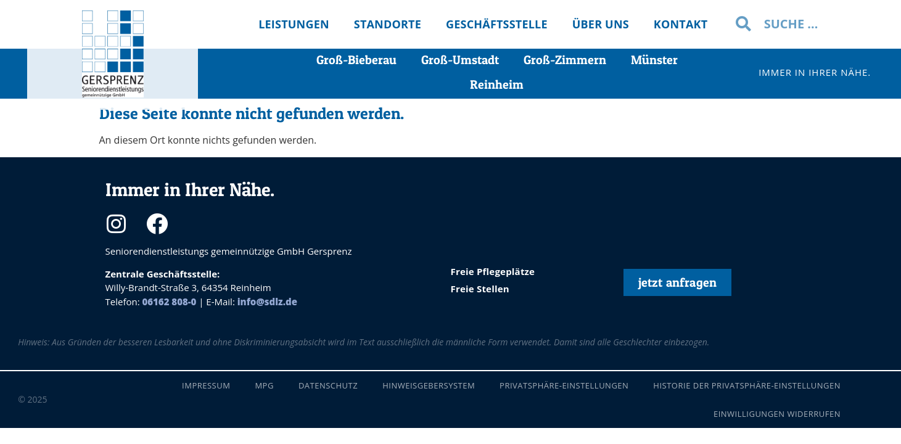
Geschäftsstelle (497, 24)
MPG (264, 385)
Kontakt (681, 24)
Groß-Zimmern (565, 59)
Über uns (600, 24)
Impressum (206, 385)
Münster (654, 59)
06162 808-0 (169, 301)
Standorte (387, 24)
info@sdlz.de (267, 301)
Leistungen (293, 24)
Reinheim (497, 84)
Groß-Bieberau (356, 59)
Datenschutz (328, 385)
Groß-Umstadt (460, 59)
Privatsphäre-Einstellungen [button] (564, 385)
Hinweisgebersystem (428, 385)
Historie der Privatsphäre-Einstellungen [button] (747, 385)
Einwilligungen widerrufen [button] (777, 413)
